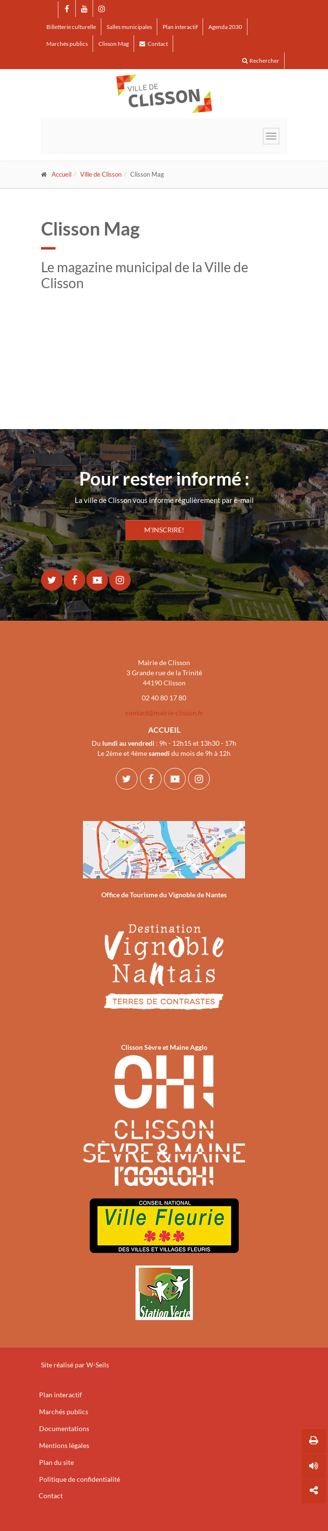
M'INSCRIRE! (164, 530)
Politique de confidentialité (79, 1479)
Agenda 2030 (225, 26)
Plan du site (56, 1462)
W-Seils (97, 1365)
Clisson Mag (113, 43)
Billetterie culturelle (71, 26)
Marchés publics (67, 43)
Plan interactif (180, 26)
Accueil (61, 174)
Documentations (64, 1428)
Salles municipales (129, 26)
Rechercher (260, 60)
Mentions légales (64, 1445)
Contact (153, 43)
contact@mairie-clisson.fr (164, 713)
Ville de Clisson (101, 174)
